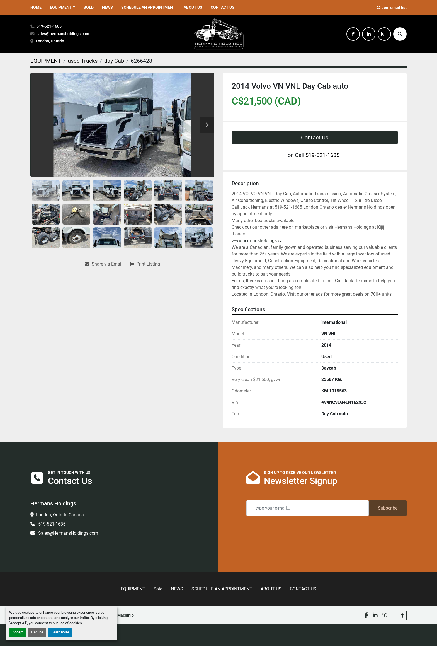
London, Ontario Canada (60, 514)
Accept (17, 632)
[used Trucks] (83, 60)
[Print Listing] (145, 264)
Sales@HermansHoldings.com (67, 533)
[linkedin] (368, 34)
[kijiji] (384, 34)
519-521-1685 (49, 26)
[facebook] (353, 34)
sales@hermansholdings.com (63, 34)
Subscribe (387, 508)
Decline (37, 632)
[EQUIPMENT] (45, 60)
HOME (36, 7)
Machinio (125, 615)
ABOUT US (193, 7)
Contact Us (314, 137)
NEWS (107, 7)
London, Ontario (50, 41)
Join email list (394, 7)
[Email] (307, 508)
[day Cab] (114, 60)
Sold (89, 7)
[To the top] (402, 615)
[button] (62, 7)
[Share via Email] (103, 264)
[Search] (400, 34)
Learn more (60, 632)
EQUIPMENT (61, 7)
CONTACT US (222, 7)
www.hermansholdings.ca (257, 240)
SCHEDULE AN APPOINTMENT (148, 7)
